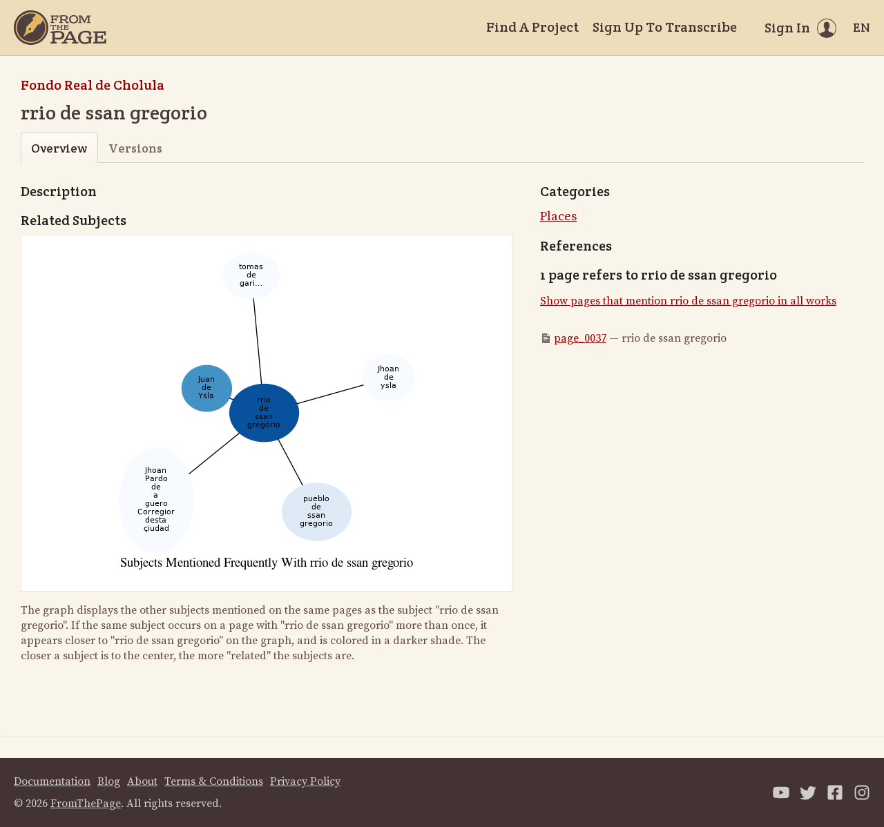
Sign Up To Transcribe (665, 27)
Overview (59, 148)
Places (558, 216)
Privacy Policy (305, 781)
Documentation (52, 781)
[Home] (60, 27)
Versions (135, 148)
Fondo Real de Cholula (92, 85)
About (142, 781)
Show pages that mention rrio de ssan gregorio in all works (688, 301)
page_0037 (580, 338)
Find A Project (532, 27)
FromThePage (85, 803)
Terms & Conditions (213, 781)
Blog (108, 781)
